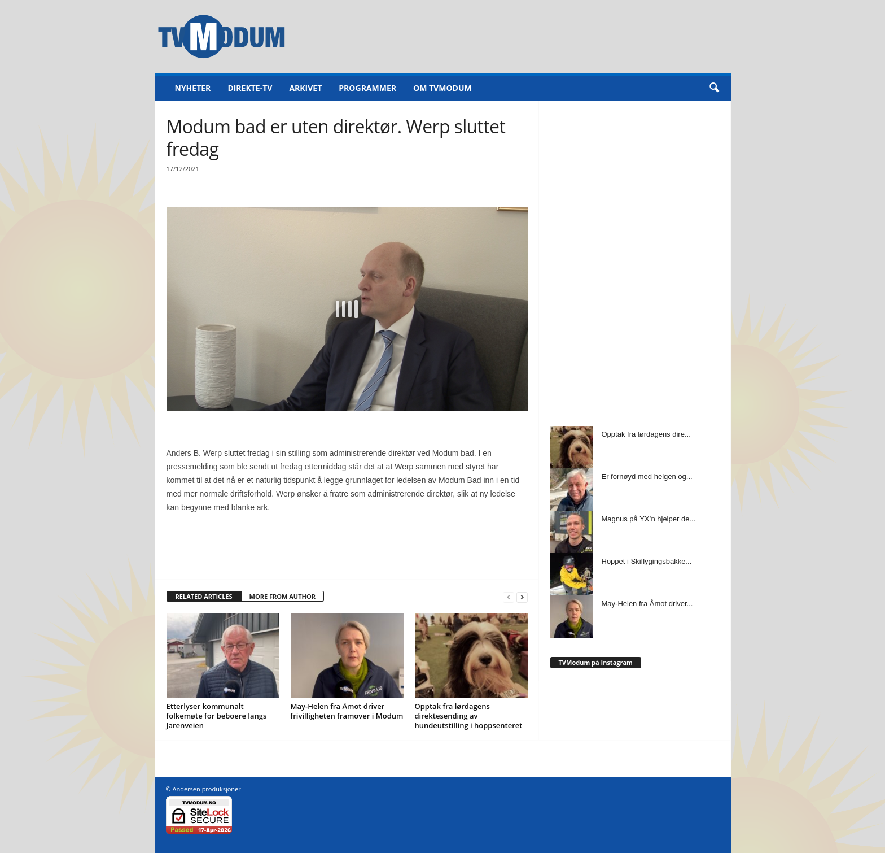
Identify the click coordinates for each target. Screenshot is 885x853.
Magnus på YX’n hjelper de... (649, 519)
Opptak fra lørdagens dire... (646, 434)
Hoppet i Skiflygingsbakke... (647, 561)
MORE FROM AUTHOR (282, 596)
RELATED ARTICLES (204, 596)
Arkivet (305, 87)
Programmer (367, 87)
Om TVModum (442, 87)
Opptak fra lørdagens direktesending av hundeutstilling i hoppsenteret (469, 715)
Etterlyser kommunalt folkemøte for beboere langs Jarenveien (217, 715)
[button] (714, 88)
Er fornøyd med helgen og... (647, 476)
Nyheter (193, 87)
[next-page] (522, 597)
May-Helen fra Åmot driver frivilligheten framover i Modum (347, 711)
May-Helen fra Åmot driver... (647, 603)
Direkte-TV (249, 87)
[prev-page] (508, 597)
